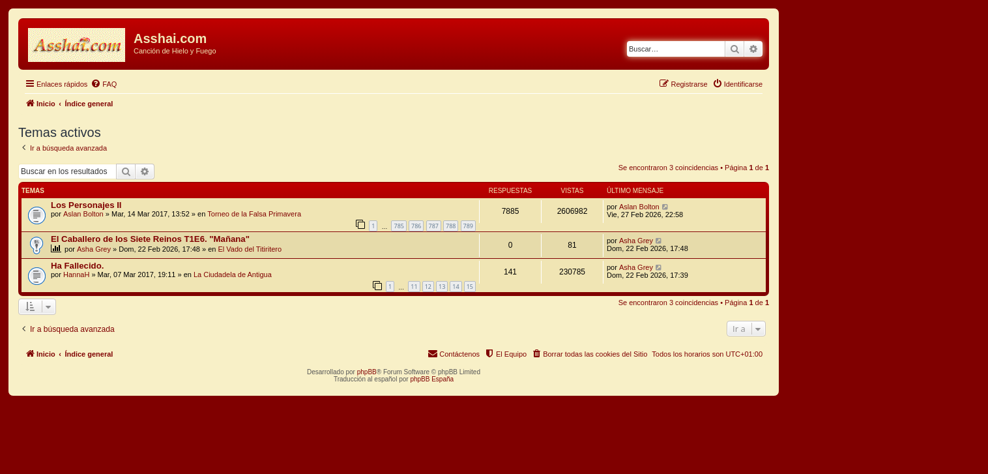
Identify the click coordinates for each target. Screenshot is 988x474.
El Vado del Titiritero (250, 249)
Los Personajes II (86, 205)
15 (470, 286)
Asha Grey (94, 249)
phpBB (367, 372)
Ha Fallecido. (77, 266)
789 (468, 226)
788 (451, 226)
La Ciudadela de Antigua (233, 274)
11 (414, 286)
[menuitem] (104, 84)
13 (442, 286)
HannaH (76, 274)
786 (416, 226)
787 (434, 226)
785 (398, 226)
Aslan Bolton (83, 214)
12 (428, 286)
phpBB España (432, 379)
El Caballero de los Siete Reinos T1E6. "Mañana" (150, 239)
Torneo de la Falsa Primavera (254, 214)
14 (455, 286)
